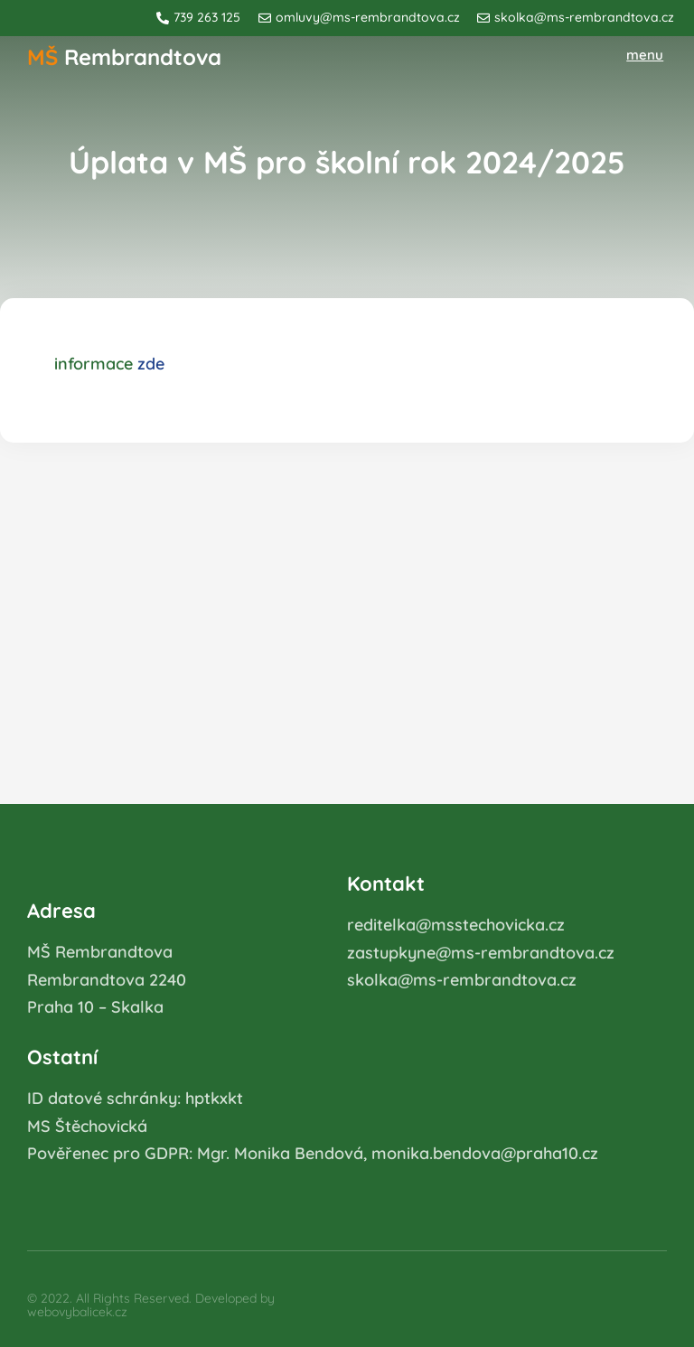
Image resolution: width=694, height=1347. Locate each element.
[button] (646, 55)
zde (150, 363)
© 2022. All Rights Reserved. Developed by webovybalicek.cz (151, 1305)
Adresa (61, 910)
